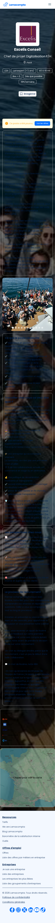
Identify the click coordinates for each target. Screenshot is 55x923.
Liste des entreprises (13, 874)
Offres (5, 852)
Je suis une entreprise (13, 869)
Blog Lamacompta (12, 831)
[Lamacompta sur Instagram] (18, 910)
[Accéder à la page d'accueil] (15, 4)
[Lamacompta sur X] (24, 910)
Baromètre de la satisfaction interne (21, 836)
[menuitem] (27, 822)
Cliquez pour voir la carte (27, 777)
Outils (5, 840)
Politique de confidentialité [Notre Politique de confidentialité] (16, 897)
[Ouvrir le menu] (49, 4)
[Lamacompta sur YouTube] (37, 910)
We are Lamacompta (13, 826)
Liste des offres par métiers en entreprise (23, 857)
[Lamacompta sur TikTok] (43, 910)
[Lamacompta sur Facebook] (12, 910)
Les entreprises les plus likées (17, 878)
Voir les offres (42, 123)
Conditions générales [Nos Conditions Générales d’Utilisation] (13, 902)
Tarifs (5, 822)
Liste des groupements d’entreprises (21, 883)
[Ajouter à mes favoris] (27, 94)
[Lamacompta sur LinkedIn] (30, 910)
